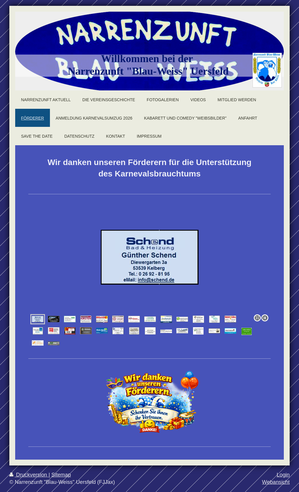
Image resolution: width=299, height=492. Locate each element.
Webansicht (276, 482)
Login (283, 475)
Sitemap (61, 475)
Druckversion (28, 475)
